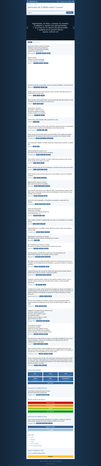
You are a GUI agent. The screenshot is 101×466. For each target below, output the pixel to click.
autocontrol (43, 154)
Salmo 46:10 (30, 240)
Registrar (69, 1)
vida (44, 320)
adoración (47, 186)
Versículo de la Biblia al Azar (37, 417)
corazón (47, 320)
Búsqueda (36, 3)
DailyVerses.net (30, 3)
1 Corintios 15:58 (32, 423)
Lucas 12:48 (30, 196)
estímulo (41, 306)
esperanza (49, 274)
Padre (38, 103)
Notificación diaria (50, 402)
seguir (45, 169)
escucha (48, 204)
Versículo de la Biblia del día (37, 388)
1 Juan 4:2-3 (30, 365)
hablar (36, 186)
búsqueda (41, 248)
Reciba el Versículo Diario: (36, 400)
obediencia (41, 195)
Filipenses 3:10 (31, 256)
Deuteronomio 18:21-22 (33, 296)
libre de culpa (37, 115)
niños (42, 103)
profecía (41, 296)
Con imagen (50, 429)
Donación (50, 456)
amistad (42, 95)
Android (50, 408)
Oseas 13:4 (30, 215)
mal (46, 87)
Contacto (50, 461)
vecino (38, 95)
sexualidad (46, 353)
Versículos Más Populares (36, 445)
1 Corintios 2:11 (31, 138)
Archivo (32, 441)
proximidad (44, 177)
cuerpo (51, 353)
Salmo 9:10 (30, 248)
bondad (41, 63)
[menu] (73, 2)
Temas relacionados (34, 370)
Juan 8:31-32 (31, 266)
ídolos (40, 215)
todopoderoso (36, 87)
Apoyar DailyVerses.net (36, 450)
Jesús (38, 146)
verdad (36, 266)
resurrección (47, 256)
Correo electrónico (50, 405)
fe (36, 284)
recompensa (39, 320)
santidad (44, 53)
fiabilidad (39, 130)
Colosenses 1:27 (31, 274)
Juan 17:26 (30, 163)
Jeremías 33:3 (31, 204)
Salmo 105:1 (30, 186)
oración (42, 162)
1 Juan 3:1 (30, 103)
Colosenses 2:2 (31, 306)
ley (43, 130)
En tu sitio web (50, 411)
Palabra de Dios (42, 266)
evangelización (40, 169)
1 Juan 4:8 (30, 121)
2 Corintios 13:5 (31, 284)
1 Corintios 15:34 (32, 232)
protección (36, 63)
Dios (38, 121)
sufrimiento (38, 256)
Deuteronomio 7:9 (32, 130)
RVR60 (30, 42)
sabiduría (48, 154)
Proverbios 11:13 (32, 394)
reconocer (44, 365)
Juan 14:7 (30, 146)
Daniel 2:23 (30, 334)
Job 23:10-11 (31, 115)
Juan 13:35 (30, 169)
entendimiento (42, 204)
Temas (58, 1)
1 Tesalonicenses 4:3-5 (33, 353)
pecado (42, 87)
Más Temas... (50, 383)
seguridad (46, 63)
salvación (40, 284)
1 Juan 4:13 (30, 177)
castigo (45, 195)
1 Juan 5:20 (30, 344)
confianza (36, 248)
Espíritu (37, 138)
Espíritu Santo (43, 138)
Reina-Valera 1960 (36, 42)
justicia (48, 53)
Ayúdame (30, 453)
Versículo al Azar (63, 1)
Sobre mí (41, 461)
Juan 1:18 (30, 224)
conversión (47, 232)
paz (38, 240)
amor (35, 95)
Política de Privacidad (57, 461)
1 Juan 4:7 (30, 95)
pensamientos (50, 138)
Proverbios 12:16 (32, 154)
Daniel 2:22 (30, 87)
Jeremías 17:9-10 (32, 321)
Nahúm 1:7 (30, 63)
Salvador (35, 215)
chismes (47, 394)
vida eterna (39, 53)
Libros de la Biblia (35, 443)
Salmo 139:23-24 (32, 53)
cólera (38, 154)
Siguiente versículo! (50, 427)
